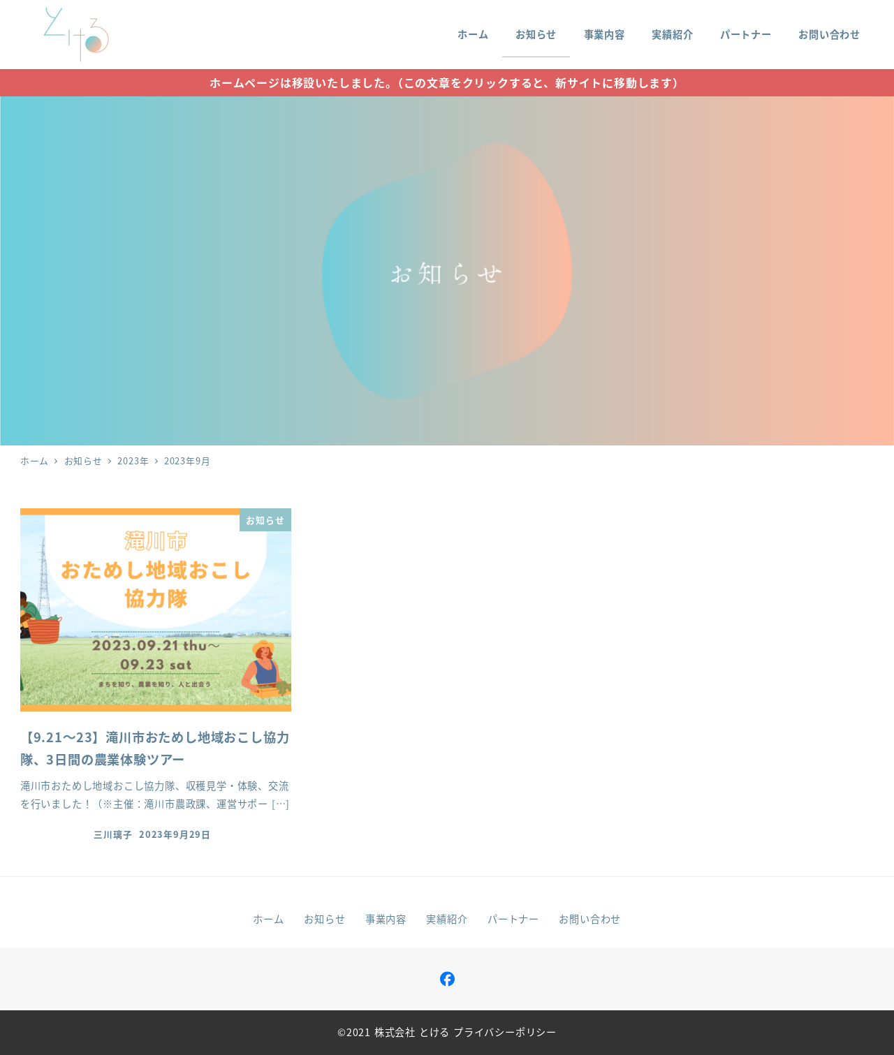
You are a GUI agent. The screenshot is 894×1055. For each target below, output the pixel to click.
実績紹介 (446, 919)
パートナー (513, 919)
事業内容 (385, 919)
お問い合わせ (590, 919)
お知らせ (324, 919)
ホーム (268, 919)
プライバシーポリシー (505, 1032)
